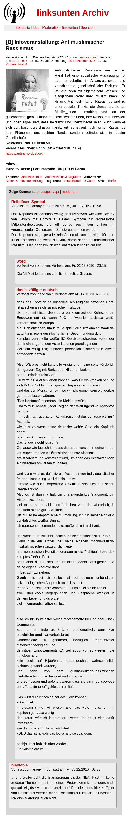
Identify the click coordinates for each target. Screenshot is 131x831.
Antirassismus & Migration (63, 177)
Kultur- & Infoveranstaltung (24, 181)
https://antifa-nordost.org (24, 153)
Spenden (87, 27)
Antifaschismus (31, 177)
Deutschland (72, 181)
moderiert (69, 192)
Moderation (50, 27)
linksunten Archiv (73, 13)
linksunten (70, 27)
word (21, 261)
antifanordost (88, 57)
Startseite (22, 27)
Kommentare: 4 (16, 64)
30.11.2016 (19, 61)
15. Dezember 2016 (81, 61)
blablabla (19, 765)
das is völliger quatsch (37, 290)
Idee (36, 27)
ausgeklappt (50, 192)
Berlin (112, 181)
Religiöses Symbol (28, 202)
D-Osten (89, 181)
